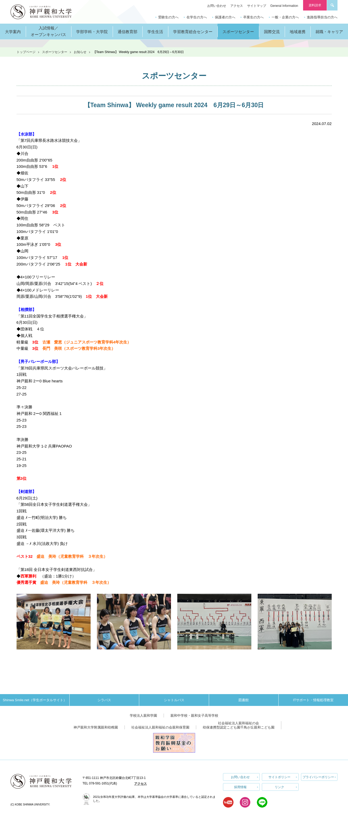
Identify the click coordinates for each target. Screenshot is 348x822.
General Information (284, 6)
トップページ (26, 52)
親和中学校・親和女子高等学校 (194, 715)
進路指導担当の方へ (322, 17)
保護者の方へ (225, 17)
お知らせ (80, 52)
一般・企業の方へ (285, 17)
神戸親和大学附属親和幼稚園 (96, 727)
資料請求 (315, 5)
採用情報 (240, 786)
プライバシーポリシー (318, 777)
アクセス (236, 6)
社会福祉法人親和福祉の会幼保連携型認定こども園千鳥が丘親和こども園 (238, 725)
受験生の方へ (168, 17)
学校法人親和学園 (143, 715)
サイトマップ (256, 6)
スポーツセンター (54, 52)
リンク (279, 786)
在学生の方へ (196, 17)
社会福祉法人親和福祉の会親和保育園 (160, 727)
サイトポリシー (279, 777)
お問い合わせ (216, 6)
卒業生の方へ (253, 17)
